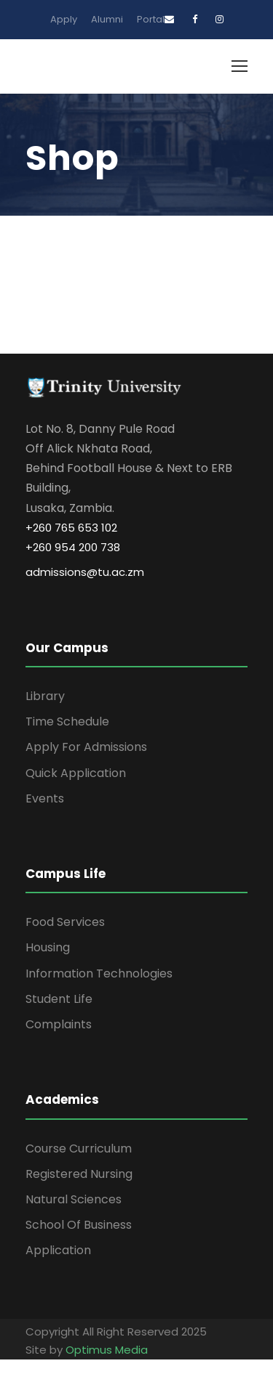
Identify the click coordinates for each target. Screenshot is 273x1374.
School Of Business (78, 1224)
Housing (47, 947)
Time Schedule (67, 721)
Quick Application (75, 773)
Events (44, 798)
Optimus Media (107, 1349)
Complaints (58, 1024)
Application (58, 1250)
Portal (151, 19)
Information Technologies (99, 973)
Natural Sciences (73, 1199)
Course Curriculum (78, 1148)
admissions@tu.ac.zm (84, 572)
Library (45, 696)
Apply (63, 19)
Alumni (107, 19)
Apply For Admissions (86, 747)
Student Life (58, 999)
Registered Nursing (78, 1174)
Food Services (65, 922)
